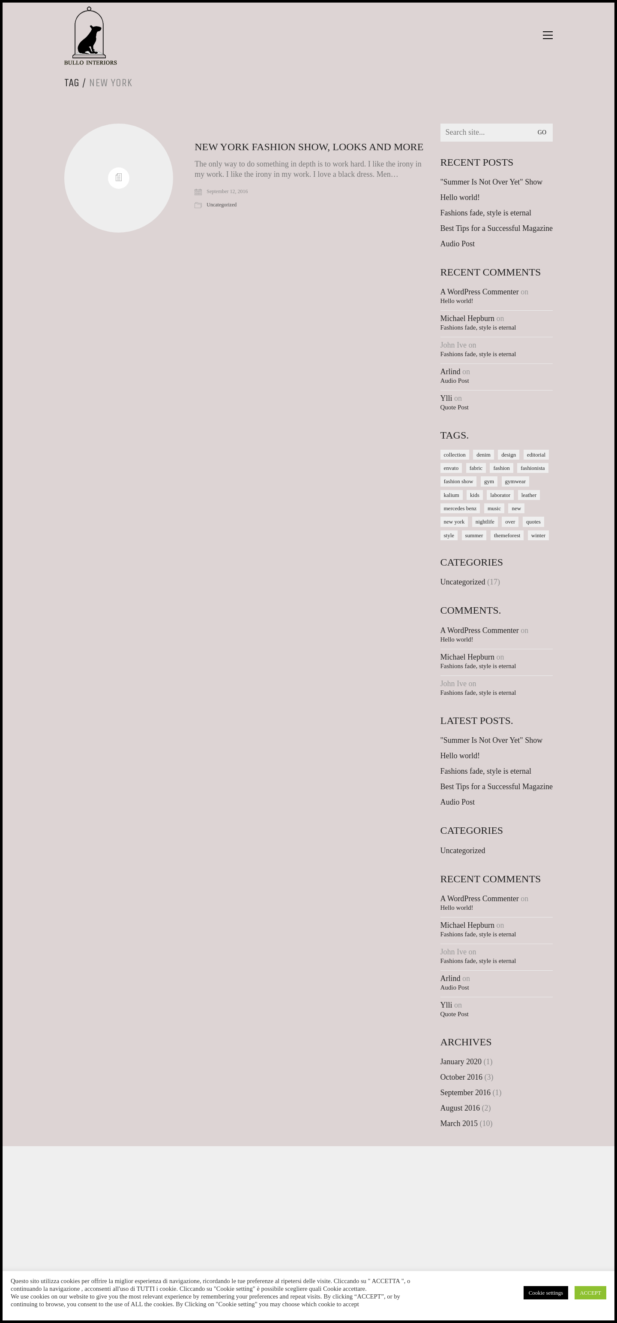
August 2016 (460, 1108)
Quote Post (454, 407)
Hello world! (460, 197)
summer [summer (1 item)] (474, 535)
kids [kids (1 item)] (474, 495)
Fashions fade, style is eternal (485, 213)
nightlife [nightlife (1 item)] (485, 521)
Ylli (446, 398)
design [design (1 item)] (508, 454)
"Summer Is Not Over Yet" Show (491, 182)
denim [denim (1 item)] (483, 454)
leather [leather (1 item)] (528, 495)
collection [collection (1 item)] (455, 454)
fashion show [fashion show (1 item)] (458, 481)
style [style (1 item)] (449, 535)
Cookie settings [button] (546, 1293)
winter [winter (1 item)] (538, 535)
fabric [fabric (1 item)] (476, 468)
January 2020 (461, 1061)
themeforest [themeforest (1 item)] (507, 535)
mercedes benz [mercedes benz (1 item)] (460, 508)
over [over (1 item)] (510, 521)
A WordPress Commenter (479, 292)
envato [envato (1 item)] (451, 468)
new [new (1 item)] (516, 508)
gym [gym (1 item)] (489, 481)
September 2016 (465, 1092)
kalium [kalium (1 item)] (451, 495)
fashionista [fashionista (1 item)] (533, 468)
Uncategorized (222, 205)
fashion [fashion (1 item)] (501, 468)
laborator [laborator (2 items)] (500, 495)
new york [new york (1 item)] (454, 521)
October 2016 (461, 1077)
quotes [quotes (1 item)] (533, 521)
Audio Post (457, 243)
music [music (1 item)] (494, 508)
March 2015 (459, 1123)
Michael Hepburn (467, 318)
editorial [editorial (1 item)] (536, 454)
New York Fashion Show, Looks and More (309, 146)
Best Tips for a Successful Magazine (496, 228)
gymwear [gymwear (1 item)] (515, 481)
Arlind (450, 371)
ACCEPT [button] (590, 1293)
